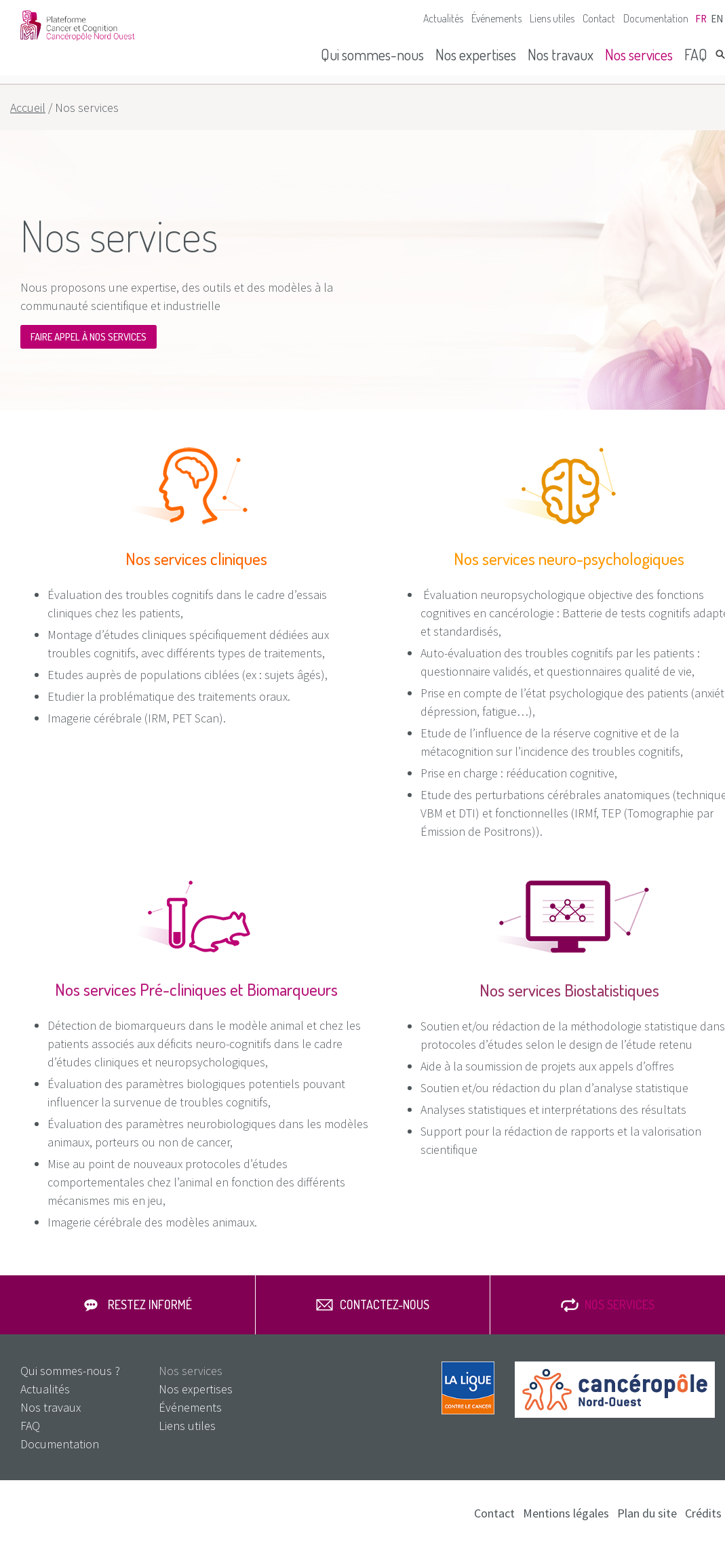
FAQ (695, 54)
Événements (496, 18)
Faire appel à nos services (88, 336)
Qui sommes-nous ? (70, 1370)
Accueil (27, 107)
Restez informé (150, 1304)
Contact (599, 18)
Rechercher (720, 54)
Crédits (703, 1513)
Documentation (655, 18)
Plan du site (647, 1513)
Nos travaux (560, 54)
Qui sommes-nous (372, 54)
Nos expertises (475, 54)
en (717, 18)
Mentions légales (566, 1513)
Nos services (639, 54)
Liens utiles (552, 18)
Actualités (443, 18)
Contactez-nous (384, 1304)
